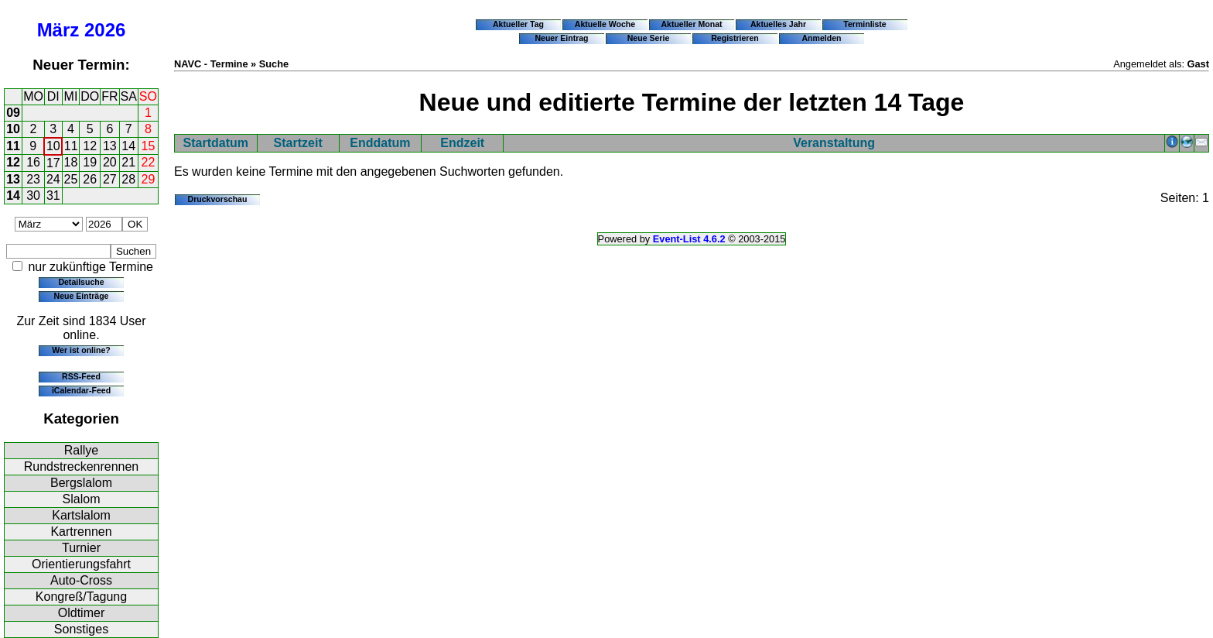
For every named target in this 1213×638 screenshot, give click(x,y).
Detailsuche (81, 281)
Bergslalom (81, 482)
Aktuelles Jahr (778, 24)
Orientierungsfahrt (81, 564)
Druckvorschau (218, 199)
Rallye (81, 450)
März (58, 29)
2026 (104, 29)
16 (33, 162)
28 (128, 179)
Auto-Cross (81, 580)
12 (90, 146)
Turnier (81, 547)
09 (13, 112)
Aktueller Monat (691, 24)
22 (148, 162)
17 (53, 163)
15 (148, 146)
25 (71, 179)
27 (110, 179)
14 (128, 146)
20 (110, 162)
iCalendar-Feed (81, 390)
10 (13, 128)
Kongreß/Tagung (81, 596)
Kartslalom (81, 515)
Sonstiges (81, 629)
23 (33, 179)
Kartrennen (80, 531)
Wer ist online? (81, 350)
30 (33, 195)
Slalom (82, 499)
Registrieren (735, 38)
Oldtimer (81, 612)
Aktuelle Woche (605, 24)
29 (148, 179)
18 (71, 162)
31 (53, 195)
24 (53, 179)
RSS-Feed (81, 376)
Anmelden (822, 38)
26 (90, 179)
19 (90, 162)
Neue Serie (648, 38)
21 (128, 162)
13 (110, 146)
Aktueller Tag (518, 24)
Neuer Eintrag (561, 38)
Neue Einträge (81, 295)
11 (13, 146)
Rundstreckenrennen (81, 466)
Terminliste (864, 24)
